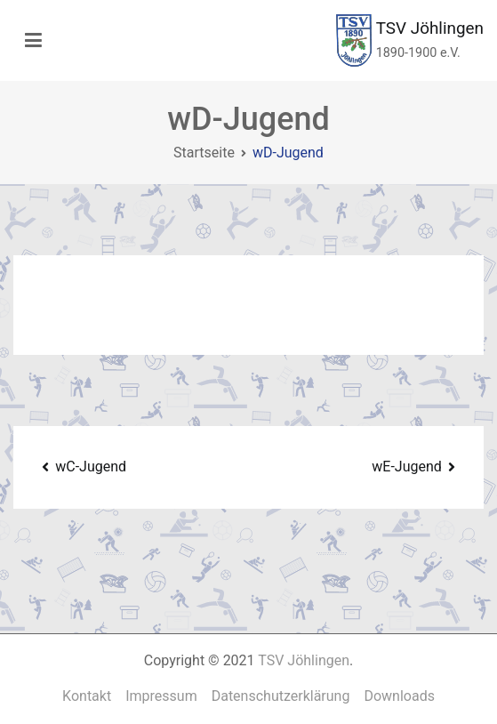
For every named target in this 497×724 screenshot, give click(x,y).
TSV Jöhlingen (430, 28)
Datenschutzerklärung (281, 696)
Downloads (399, 696)
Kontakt (86, 696)
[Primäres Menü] (33, 40)
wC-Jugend (90, 466)
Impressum (161, 696)
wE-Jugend (407, 466)
